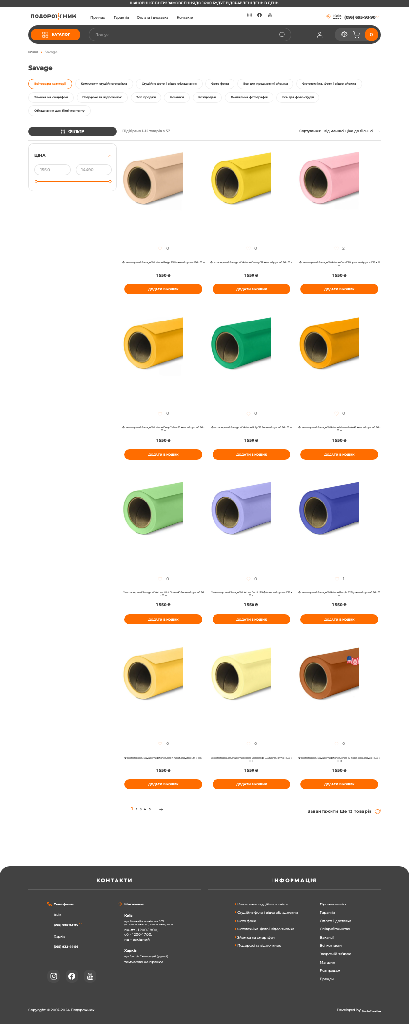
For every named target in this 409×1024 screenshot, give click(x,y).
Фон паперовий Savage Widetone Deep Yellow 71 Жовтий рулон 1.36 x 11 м (163, 446)
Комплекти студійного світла (262, 904)
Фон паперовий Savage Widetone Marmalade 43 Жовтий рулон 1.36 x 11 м (339, 446)
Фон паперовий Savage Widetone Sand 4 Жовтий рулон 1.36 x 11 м (163, 787)
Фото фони (246, 921)
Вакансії (327, 937)
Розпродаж (330, 970)
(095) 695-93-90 (69, 925)
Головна (35, 52)
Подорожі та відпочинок (259, 946)
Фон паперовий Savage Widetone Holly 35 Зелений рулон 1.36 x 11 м (251, 446)
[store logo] (62, 16)
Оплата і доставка (170, 18)
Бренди (327, 979)
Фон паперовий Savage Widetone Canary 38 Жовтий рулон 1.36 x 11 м (251, 276)
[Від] (52, 181)
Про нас (115, 18)
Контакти (202, 18)
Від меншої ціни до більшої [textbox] (348, 142)
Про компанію (333, 904)
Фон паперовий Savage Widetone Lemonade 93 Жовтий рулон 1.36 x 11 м (251, 787)
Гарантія (138, 18)
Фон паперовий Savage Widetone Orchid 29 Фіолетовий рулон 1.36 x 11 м (251, 617)
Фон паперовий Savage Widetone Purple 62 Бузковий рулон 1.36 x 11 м (339, 617)
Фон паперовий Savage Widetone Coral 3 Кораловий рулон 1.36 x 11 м (339, 276)
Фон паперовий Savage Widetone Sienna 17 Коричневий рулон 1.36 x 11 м (339, 787)
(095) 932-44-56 (70, 946)
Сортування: (310, 142)
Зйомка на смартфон (256, 937)
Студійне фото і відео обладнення (267, 912)
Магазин (327, 962)
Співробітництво (335, 929)
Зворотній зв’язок (335, 954)
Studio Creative (367, 1011)
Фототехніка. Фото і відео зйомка (265, 929)
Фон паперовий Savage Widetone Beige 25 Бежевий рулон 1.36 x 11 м (163, 276)
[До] (94, 181)
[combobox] (198, 34)
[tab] (72, 178)
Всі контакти (331, 946)
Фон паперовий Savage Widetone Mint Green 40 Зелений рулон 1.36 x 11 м (163, 617)
